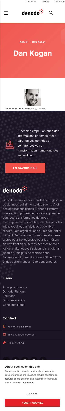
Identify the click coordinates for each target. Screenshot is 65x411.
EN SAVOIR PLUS (25, 168)
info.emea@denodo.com (19, 335)
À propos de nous (15, 287)
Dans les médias (14, 300)
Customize (32, 393)
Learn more (27, 382)
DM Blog (46, 1)
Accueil (24, 42)
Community (31, 1)
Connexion (60, 1)
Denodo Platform (14, 291)
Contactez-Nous (13, 304)
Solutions (9, 296)
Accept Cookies (32, 403)
